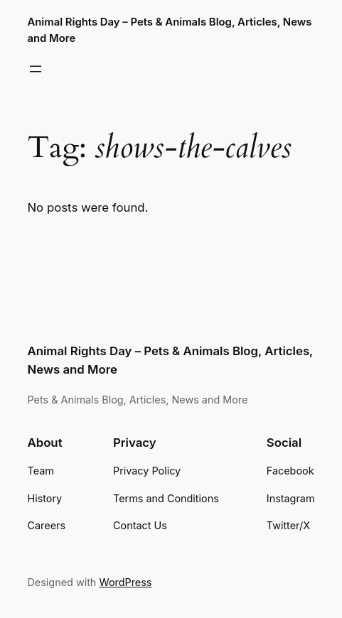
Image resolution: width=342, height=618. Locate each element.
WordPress (125, 582)
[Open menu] (35, 68)
